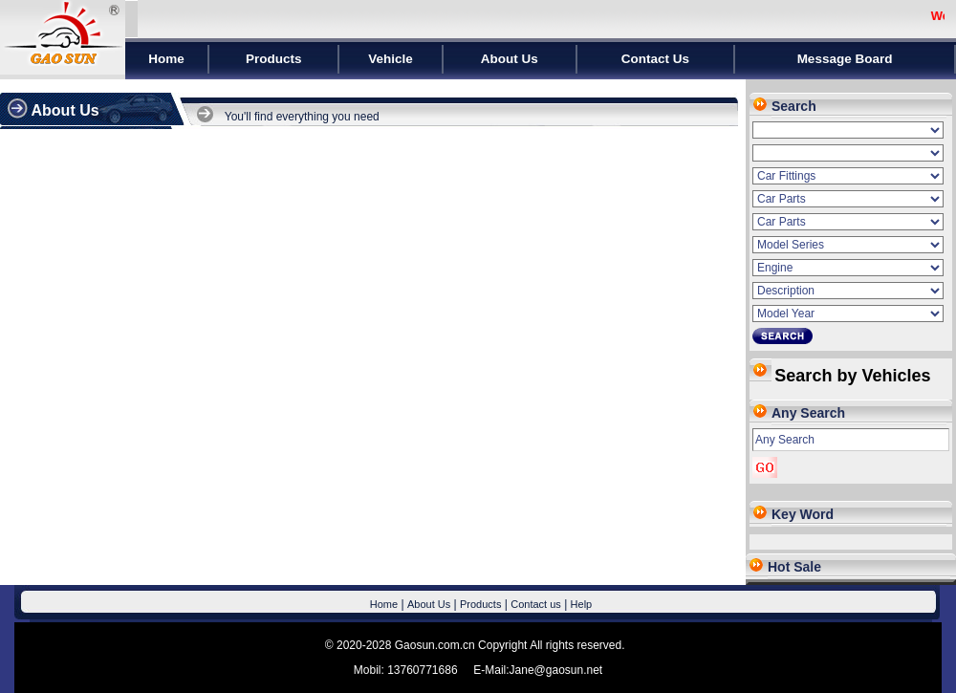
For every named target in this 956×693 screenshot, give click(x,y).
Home (384, 604)
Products (480, 604)
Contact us (536, 604)
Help (582, 604)
